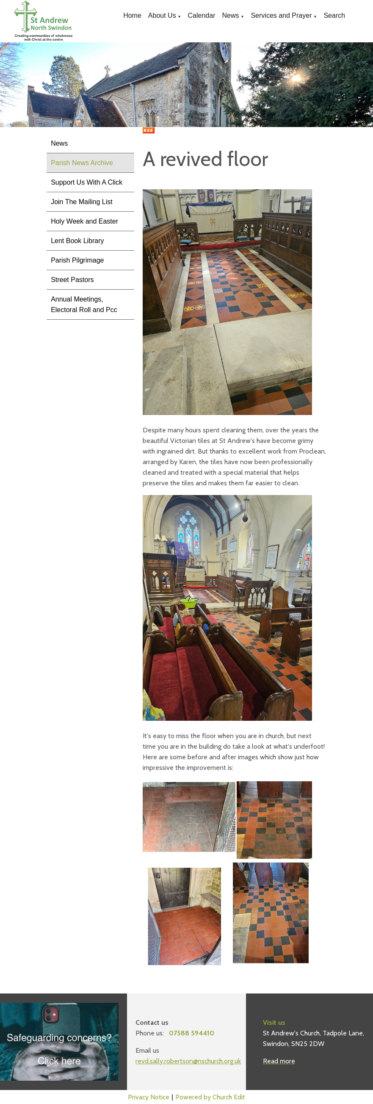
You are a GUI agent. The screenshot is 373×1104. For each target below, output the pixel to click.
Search (334, 15)
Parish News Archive (82, 162)
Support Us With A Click (86, 182)
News (230, 15)
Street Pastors (72, 279)
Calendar (202, 15)
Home (132, 15)
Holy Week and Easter (84, 221)
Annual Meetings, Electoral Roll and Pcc (84, 304)
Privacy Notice (148, 1097)
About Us (162, 15)
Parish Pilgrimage (77, 260)
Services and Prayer (281, 15)
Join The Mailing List (82, 201)
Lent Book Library (77, 240)
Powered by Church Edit (210, 1097)
